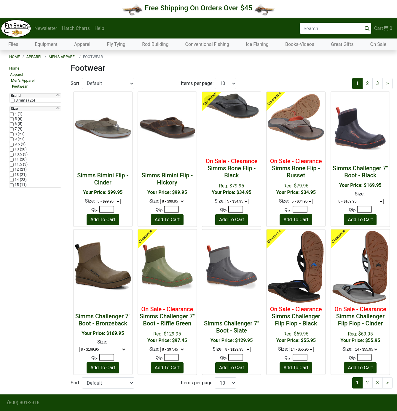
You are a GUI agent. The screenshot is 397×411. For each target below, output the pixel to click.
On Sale (378, 44)
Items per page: (198, 83)
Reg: (231, 176)
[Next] (387, 83)
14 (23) (20, 180)
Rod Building (155, 44)
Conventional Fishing (207, 44)
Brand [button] (16, 96)
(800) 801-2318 (23, 402)
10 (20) (20, 149)
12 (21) (20, 169)
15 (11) (20, 185)
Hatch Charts (76, 28)
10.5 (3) (21, 154)
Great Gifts (342, 44)
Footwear (20, 86)
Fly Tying (116, 44)
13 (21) (20, 175)
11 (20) (20, 159)
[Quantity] (106, 209)
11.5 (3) (21, 164)
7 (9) (18, 129)
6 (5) (18, 124)
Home (14, 56)
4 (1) (18, 114)
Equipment (46, 44)
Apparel (82, 44)
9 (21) (19, 139)
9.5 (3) (19, 144)
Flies (13, 44)
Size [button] (14, 109)
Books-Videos (299, 44)
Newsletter (45, 28)
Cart (383, 28)
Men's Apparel (63, 56)
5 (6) (18, 119)
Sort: (76, 83)
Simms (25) (25, 100)
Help (99, 28)
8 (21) (19, 134)
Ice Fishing (257, 44)
